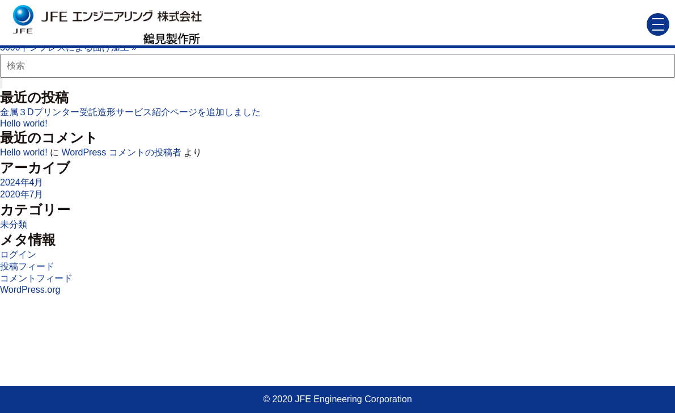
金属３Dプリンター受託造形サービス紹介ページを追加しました (130, 112)
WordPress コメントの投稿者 (121, 152)
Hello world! (24, 123)
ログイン (18, 254)
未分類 (13, 224)
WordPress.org (30, 289)
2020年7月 (22, 194)
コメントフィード (36, 278)
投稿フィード (27, 266)
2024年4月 (22, 182)
